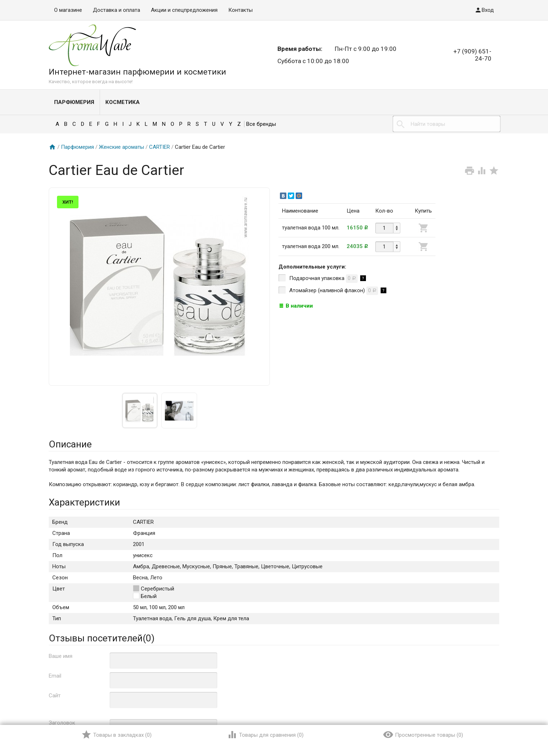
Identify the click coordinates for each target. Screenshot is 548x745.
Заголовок (62, 723)
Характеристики (84, 502)
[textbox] (446, 124)
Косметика (122, 102)
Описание (70, 444)
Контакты (240, 10)
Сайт (55, 695)
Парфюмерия (74, 102)
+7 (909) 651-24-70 (472, 55)
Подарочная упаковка (322, 278)
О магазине (68, 10)
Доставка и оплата (116, 10)
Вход (484, 10)
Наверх (518, 710)
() (116, 734)
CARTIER (159, 147)
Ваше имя (60, 656)
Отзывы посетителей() (101, 638)
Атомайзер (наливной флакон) (332, 290)
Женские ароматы (121, 147)
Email (55, 676)
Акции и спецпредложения (184, 10)
